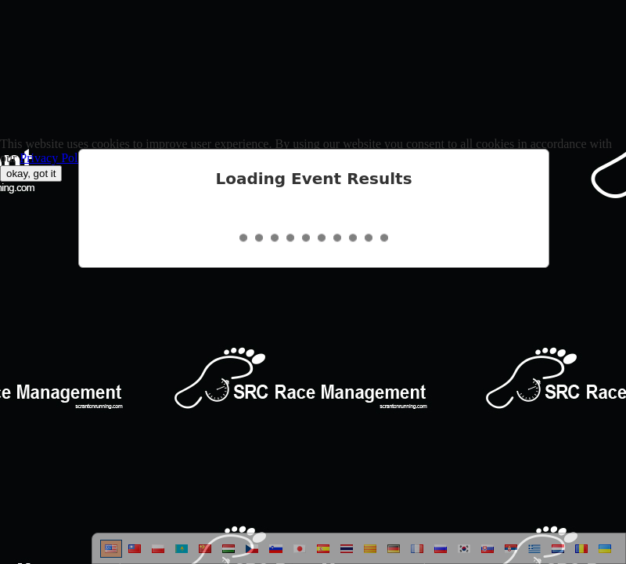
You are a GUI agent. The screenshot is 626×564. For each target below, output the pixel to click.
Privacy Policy (56, 157)
